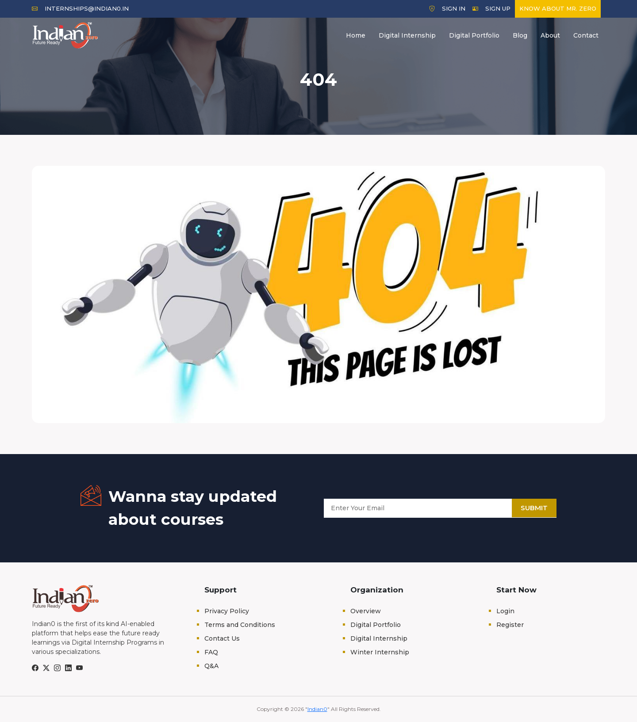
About (550, 35)
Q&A (211, 666)
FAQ (211, 652)
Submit (534, 508)
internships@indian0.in (80, 8)
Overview (365, 611)
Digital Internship (407, 35)
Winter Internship (379, 652)
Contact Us (222, 638)
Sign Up (491, 8)
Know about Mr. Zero (557, 8)
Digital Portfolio (474, 35)
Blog (520, 35)
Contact (586, 35)
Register (510, 625)
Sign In (447, 8)
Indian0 (317, 709)
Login (505, 611)
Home (355, 35)
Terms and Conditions (239, 625)
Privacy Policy (226, 611)
